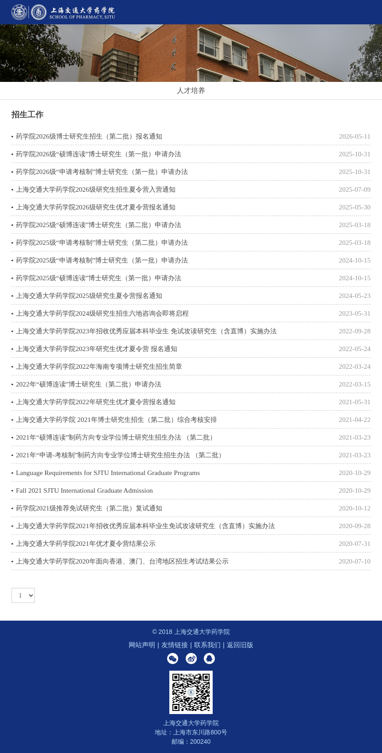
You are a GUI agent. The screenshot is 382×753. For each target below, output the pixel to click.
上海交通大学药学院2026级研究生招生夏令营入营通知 (96, 189)
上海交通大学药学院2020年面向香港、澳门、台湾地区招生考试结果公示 (122, 561)
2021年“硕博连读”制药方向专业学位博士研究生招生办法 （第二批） (116, 437)
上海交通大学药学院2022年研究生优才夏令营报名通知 (96, 401)
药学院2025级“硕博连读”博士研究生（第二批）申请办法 (98, 224)
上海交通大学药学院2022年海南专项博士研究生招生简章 (99, 366)
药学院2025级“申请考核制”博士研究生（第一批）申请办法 (102, 260)
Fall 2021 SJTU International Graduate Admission (84, 490)
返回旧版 (240, 645)
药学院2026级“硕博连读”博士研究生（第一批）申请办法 (98, 154)
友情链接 (174, 645)
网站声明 (142, 645)
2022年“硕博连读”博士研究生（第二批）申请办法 (88, 384)
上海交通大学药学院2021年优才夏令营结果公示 (86, 543)
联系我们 (207, 645)
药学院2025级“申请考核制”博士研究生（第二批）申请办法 (102, 242)
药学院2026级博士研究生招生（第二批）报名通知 (89, 136)
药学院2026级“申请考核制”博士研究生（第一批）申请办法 (102, 171)
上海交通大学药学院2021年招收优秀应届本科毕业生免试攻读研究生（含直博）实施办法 (145, 525)
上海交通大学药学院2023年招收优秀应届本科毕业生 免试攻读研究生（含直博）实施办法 (146, 331)
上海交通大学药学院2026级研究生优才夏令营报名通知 (96, 207)
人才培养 (191, 90)
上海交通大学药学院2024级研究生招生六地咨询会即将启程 (102, 313)
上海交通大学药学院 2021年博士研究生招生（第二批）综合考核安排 (116, 419)
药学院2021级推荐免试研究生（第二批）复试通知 (89, 508)
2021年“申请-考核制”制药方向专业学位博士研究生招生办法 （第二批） (120, 455)
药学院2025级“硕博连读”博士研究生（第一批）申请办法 (98, 278)
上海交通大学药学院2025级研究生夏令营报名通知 (89, 295)
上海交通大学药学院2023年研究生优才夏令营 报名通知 (96, 348)
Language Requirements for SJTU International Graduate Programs (108, 472)
